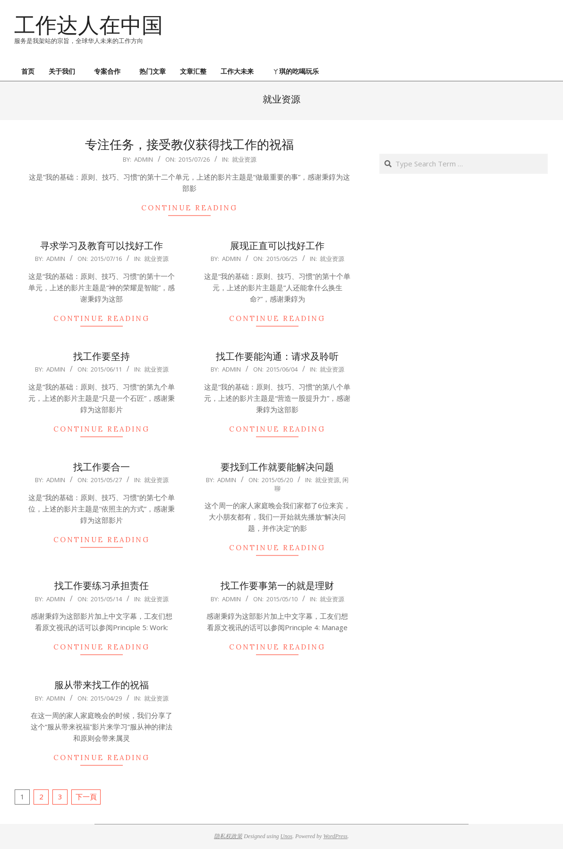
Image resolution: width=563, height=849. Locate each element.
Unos (286, 836)
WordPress (335, 836)
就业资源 (244, 159)
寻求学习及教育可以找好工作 (101, 245)
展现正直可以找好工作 (277, 245)
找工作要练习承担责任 (101, 585)
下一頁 (86, 796)
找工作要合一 (101, 467)
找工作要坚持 (101, 356)
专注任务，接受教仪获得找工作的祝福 (189, 144)
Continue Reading (189, 207)
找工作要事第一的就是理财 (277, 585)
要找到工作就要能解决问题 (277, 467)
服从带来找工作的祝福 (101, 685)
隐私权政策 (228, 836)
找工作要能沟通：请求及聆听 (277, 356)
